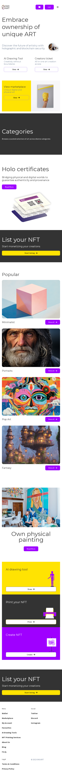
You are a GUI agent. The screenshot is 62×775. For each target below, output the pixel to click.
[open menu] (57, 7)
